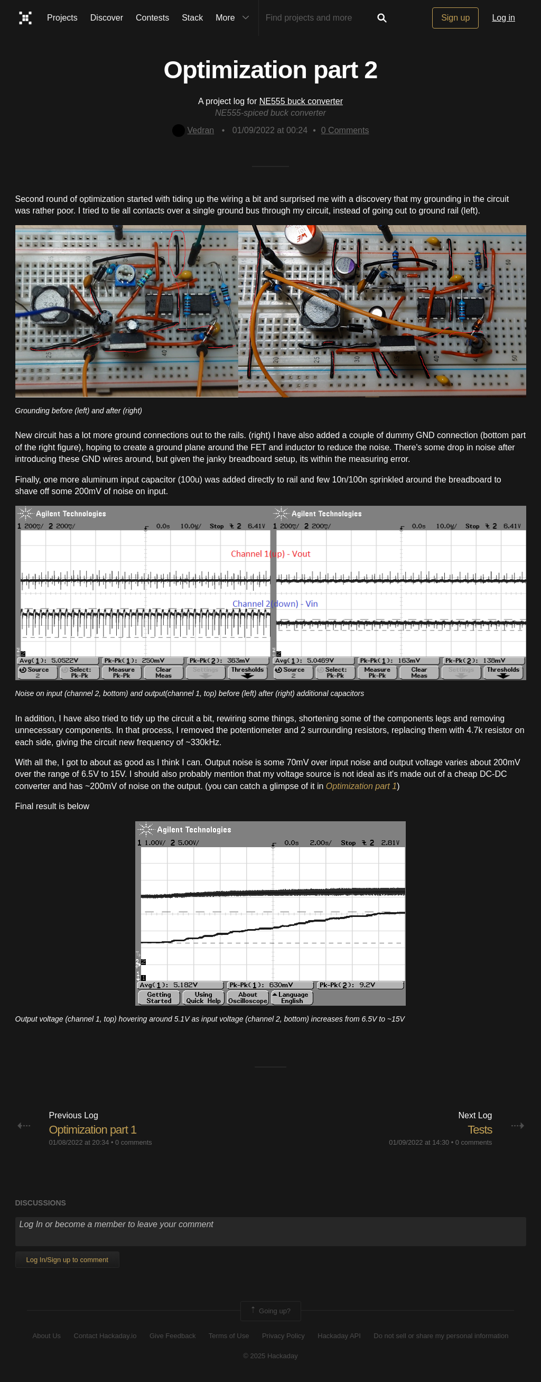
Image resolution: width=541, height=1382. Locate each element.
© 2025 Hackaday (270, 1356)
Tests (480, 1129)
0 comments (133, 1142)
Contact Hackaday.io (105, 1336)
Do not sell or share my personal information (441, 1336)
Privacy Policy (283, 1336)
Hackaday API (339, 1336)
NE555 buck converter (301, 101)
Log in (503, 17)
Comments (345, 130)
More (235, 18)
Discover (106, 17)
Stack (192, 17)
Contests (152, 17)
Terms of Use (229, 1336)
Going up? (270, 1311)
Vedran (193, 130)
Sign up (455, 17)
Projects (62, 17)
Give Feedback (172, 1336)
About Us (47, 1336)
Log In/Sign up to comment (67, 1260)
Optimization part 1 (93, 1129)
